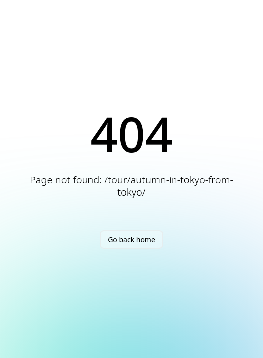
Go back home (131, 239)
